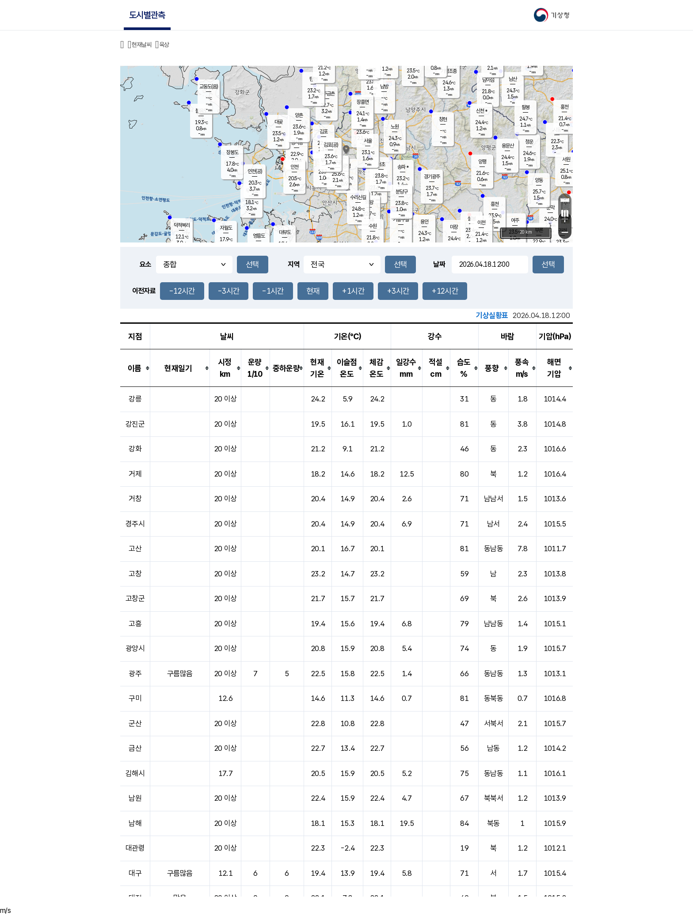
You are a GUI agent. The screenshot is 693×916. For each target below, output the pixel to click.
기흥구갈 (401, 219)
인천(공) (255, 171)
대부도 (285, 232)
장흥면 (363, 102)
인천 (294, 167)
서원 (566, 159)
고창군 (135, 598)
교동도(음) (208, 86)
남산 (513, 79)
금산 (135, 748)
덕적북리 (182, 225)
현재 (313, 290)
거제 (135, 473)
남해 (135, 823)
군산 (135, 723)
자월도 (226, 228)
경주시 (135, 523)
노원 (395, 127)
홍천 (564, 107)
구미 (135, 698)
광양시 (135, 648)
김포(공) (331, 145)
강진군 (135, 424)
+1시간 (353, 290)
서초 (381, 164)
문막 (550, 207)
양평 (482, 162)
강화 (135, 448)
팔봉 (525, 107)
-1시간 (273, 290)
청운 (529, 142)
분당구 (401, 192)
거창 (135, 498)
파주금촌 (327, 94)
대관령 (135, 848)
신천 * (481, 111)
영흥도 (259, 236)
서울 (368, 141)
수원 (373, 226)
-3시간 (228, 290)
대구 (135, 873)
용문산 (508, 146)
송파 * (402, 167)
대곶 (278, 122)
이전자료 (144, 291)
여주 (515, 220)
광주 (135, 673)
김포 (323, 132)
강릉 (135, 398)
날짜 (439, 264)
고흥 (135, 623)
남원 (135, 798)
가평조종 (449, 71)
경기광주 (432, 177)
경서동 (297, 143)
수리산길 (358, 197)
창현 (443, 119)
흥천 (495, 204)
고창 (135, 573)
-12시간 (182, 290)
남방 (384, 86)
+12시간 (444, 290)
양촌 (299, 115)
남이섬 (488, 80)
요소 (146, 264)
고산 (135, 548)
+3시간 (398, 290)
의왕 (369, 202)
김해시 (135, 773)
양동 (539, 180)
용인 (424, 222)
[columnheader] (135, 368)
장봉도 (232, 152)
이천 (481, 223)
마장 (454, 227)
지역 (294, 264)
